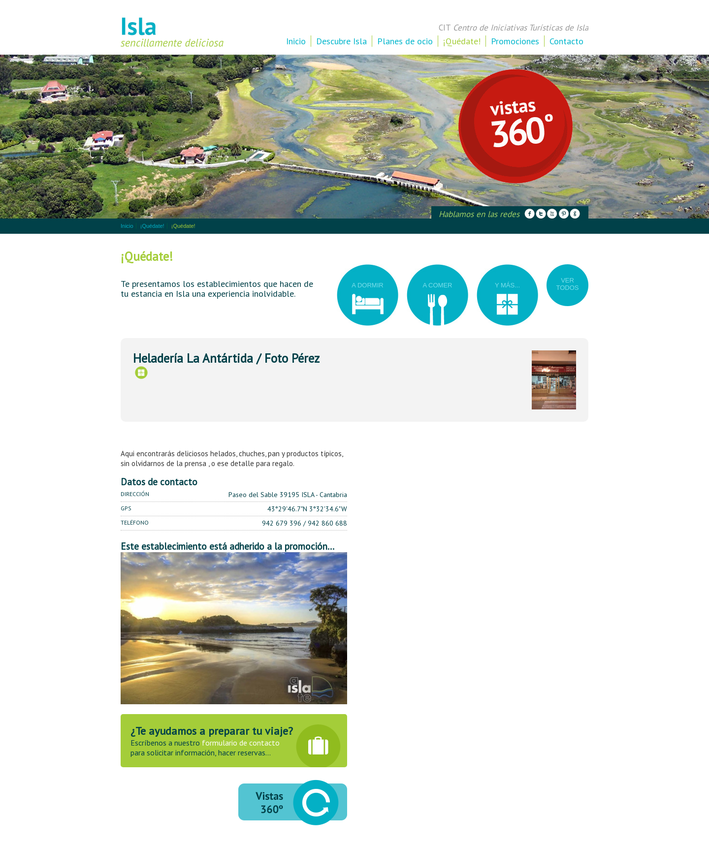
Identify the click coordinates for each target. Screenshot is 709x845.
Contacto (566, 41)
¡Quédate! (462, 41)
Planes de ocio (405, 41)
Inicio (296, 41)
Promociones (515, 41)
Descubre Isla (341, 41)
